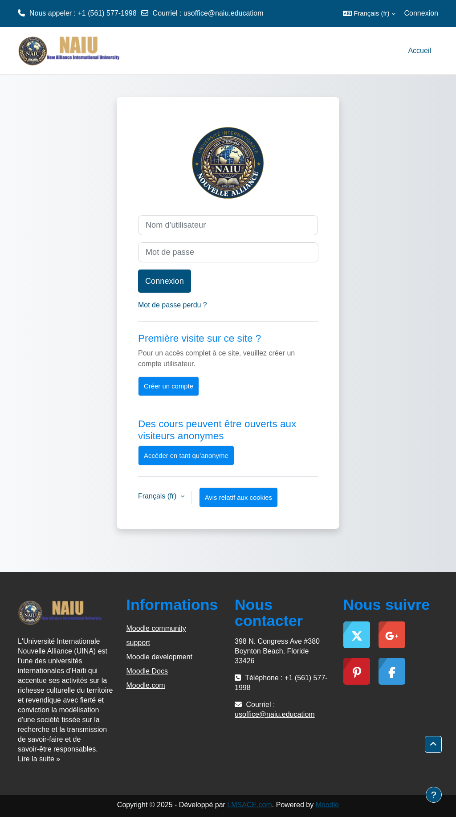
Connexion (421, 13)
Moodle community (156, 628)
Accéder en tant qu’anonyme (186, 455)
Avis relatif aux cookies (238, 497)
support (138, 642)
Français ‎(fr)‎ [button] (158, 496)
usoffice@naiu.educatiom (223, 13)
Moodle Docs (147, 671)
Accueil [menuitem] (419, 50)
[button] (369, 13)
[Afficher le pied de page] (434, 795)
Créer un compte (168, 386)
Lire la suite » (39, 759)
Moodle (327, 805)
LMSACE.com (249, 805)
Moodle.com (145, 685)
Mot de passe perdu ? (172, 305)
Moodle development (159, 657)
